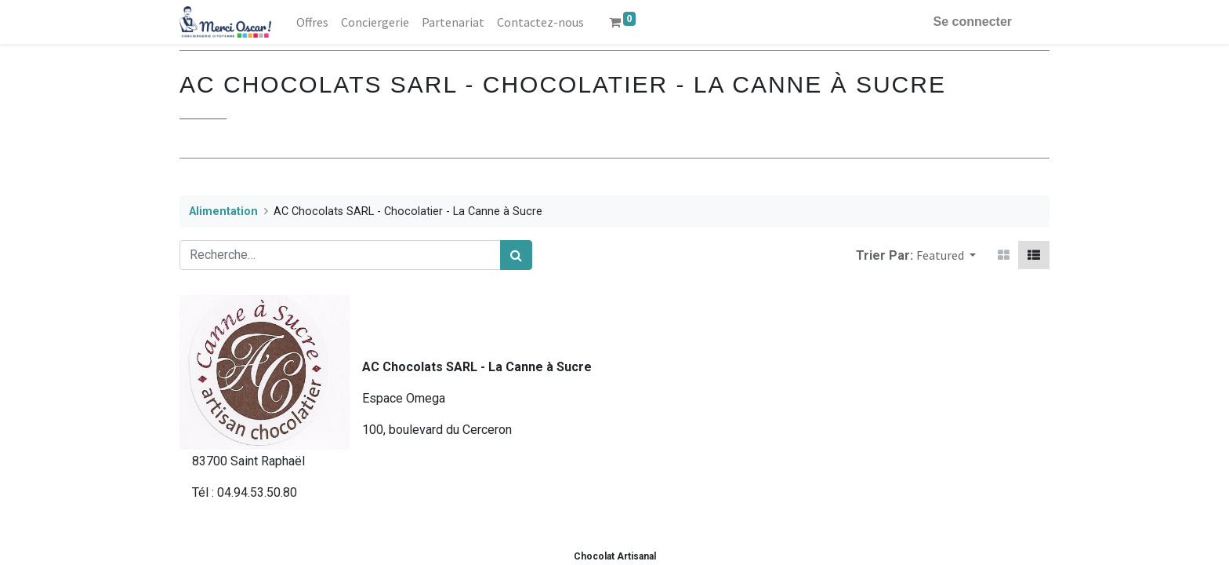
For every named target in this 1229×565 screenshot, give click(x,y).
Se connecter (973, 21)
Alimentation (223, 211)
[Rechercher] (516, 255)
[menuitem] (312, 22)
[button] (946, 255)
